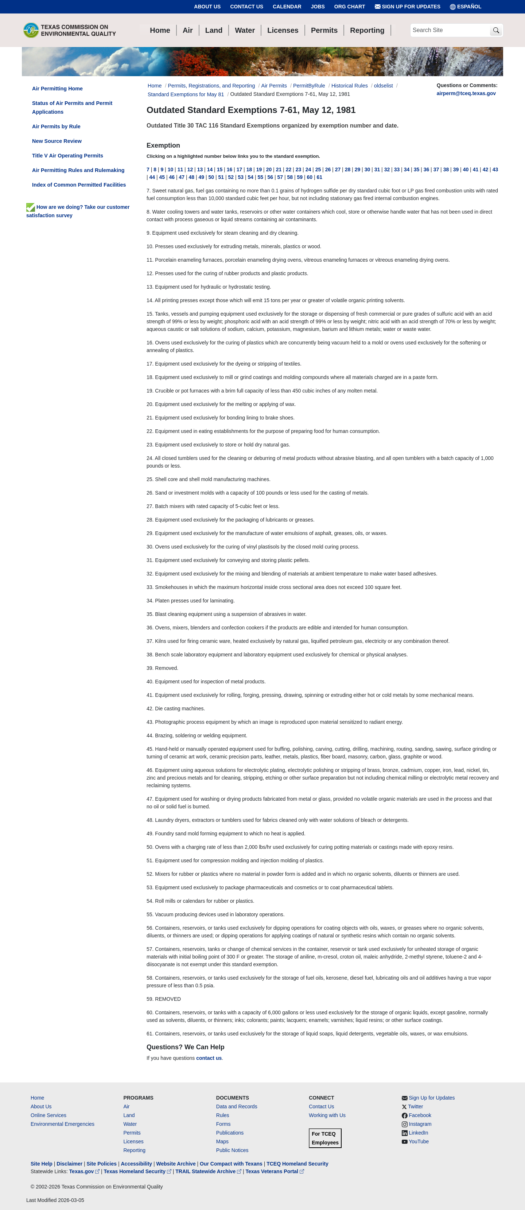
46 (172, 177)
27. (150, 506)
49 (202, 177)
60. (150, 1012)
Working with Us (327, 1115)
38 (446, 169)
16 (230, 169)
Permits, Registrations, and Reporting (211, 86)
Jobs (318, 6)
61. (150, 1034)
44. (150, 735)
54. (150, 901)
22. (150, 431)
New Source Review (57, 141)
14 (210, 169)
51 (221, 177)
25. (150, 479)
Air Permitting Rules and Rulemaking (78, 170)
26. (150, 493)
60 (310, 177)
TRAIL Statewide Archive (209, 1171)
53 (241, 177)
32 (387, 169)
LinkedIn (418, 1133)
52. (150, 874)
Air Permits (274, 86)
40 (466, 169)
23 (299, 169)
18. (150, 377)
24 (308, 169)
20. (150, 404)
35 (417, 169)
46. (150, 770)
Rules (222, 1115)
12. (150, 273)
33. (150, 587)
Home (37, 1098)
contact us (209, 1058)
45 (162, 177)
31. (150, 560)
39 (456, 169)
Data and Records (236, 1106)
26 (328, 169)
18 (249, 169)
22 (289, 169)
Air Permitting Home (57, 88)
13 (200, 169)
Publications (230, 1133)
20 (269, 169)
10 (171, 169)
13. (150, 287)
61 (320, 177)
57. (150, 949)
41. (150, 695)
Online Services (48, 1115)
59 (300, 177)
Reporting (134, 1150)
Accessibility (137, 1164)
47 (182, 177)
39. (150, 668)
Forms (223, 1124)
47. (150, 799)
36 (426, 169)
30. (150, 547)
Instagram (420, 1124)
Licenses (133, 1141)
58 (290, 177)
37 (436, 169)
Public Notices (232, 1150)
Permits (131, 1133)
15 (220, 169)
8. (149, 212)
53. (150, 887)
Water (130, 1124)
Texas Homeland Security (138, 1171)
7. (149, 191)
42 (486, 169)
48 (192, 177)
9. (149, 233)
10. (150, 246)
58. (150, 978)
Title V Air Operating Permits (67, 156)
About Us (207, 6)
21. (150, 418)
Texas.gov (85, 1171)
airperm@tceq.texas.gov (466, 93)
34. (150, 601)
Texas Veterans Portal (275, 1171)
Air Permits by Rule (56, 126)
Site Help (41, 1164)
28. (150, 520)
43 (495, 169)
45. (150, 749)
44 (152, 177)
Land (129, 1115)
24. (150, 458)
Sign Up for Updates (407, 7)
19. (150, 391)
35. (150, 614)
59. (150, 999)
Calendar (287, 6)
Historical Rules (349, 86)
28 (348, 169)
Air (126, 1106)
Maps (222, 1141)
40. (150, 681)
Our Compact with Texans (231, 1164)
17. (150, 364)
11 (180, 169)
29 (358, 169)
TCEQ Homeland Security (297, 1164)
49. (150, 833)
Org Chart (349, 6)
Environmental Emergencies (62, 1124)
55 (261, 177)
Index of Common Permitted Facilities (79, 185)
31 (377, 169)
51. (150, 860)
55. (150, 914)
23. (150, 445)
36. (150, 628)
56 (270, 177)
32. (150, 574)
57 (280, 177)
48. (150, 820)
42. (150, 708)
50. (150, 847)
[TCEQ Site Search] (496, 30)
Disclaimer (69, 1164)
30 (367, 169)
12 (190, 169)
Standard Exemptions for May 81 (186, 94)
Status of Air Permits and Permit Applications (72, 107)
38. (150, 654)
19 (259, 169)
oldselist (383, 86)
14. (150, 300)
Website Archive (176, 1164)
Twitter (415, 1106)
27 (338, 169)
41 (476, 169)
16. (150, 343)
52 (231, 177)
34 (407, 169)
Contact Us (246, 6)
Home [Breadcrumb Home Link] (155, 86)
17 (239, 169)
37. (150, 641)
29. (150, 533)
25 (318, 169)
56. (150, 928)
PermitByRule (309, 86)
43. (150, 722)
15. (150, 314)
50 (211, 177)
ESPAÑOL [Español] (466, 7)
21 (279, 169)
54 (251, 177)
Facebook (420, 1115)
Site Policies (102, 1164)
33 (397, 169)
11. (150, 260)
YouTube (419, 1141)
